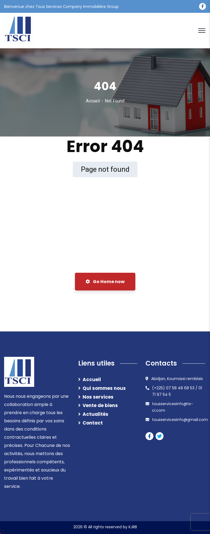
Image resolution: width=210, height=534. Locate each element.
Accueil (93, 100)
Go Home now (105, 281)
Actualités (95, 414)
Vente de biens (100, 405)
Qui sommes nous (104, 388)
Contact (93, 423)
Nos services (98, 397)
